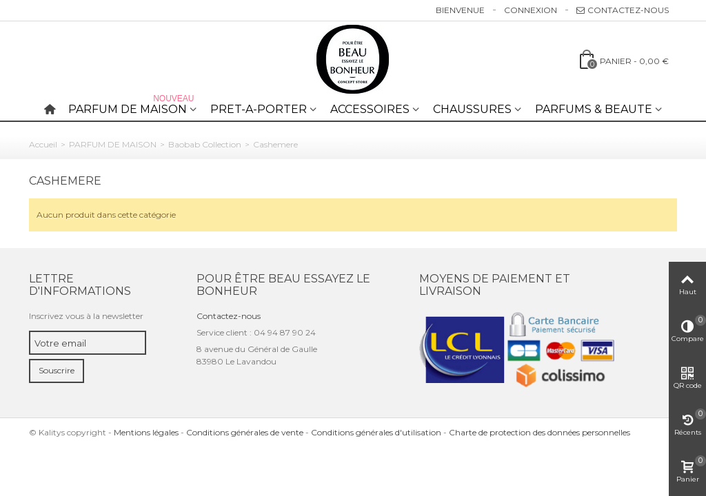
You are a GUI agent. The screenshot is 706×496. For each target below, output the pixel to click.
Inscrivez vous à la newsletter (86, 316)
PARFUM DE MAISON (132, 106)
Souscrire (56, 370)
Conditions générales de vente (244, 432)
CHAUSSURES (472, 109)
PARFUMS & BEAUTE (593, 109)
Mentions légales (146, 432)
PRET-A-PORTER (258, 109)
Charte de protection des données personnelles (539, 432)
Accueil (43, 144)
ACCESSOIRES (370, 109)
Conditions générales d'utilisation (376, 432)
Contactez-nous (622, 10)
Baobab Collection (204, 144)
